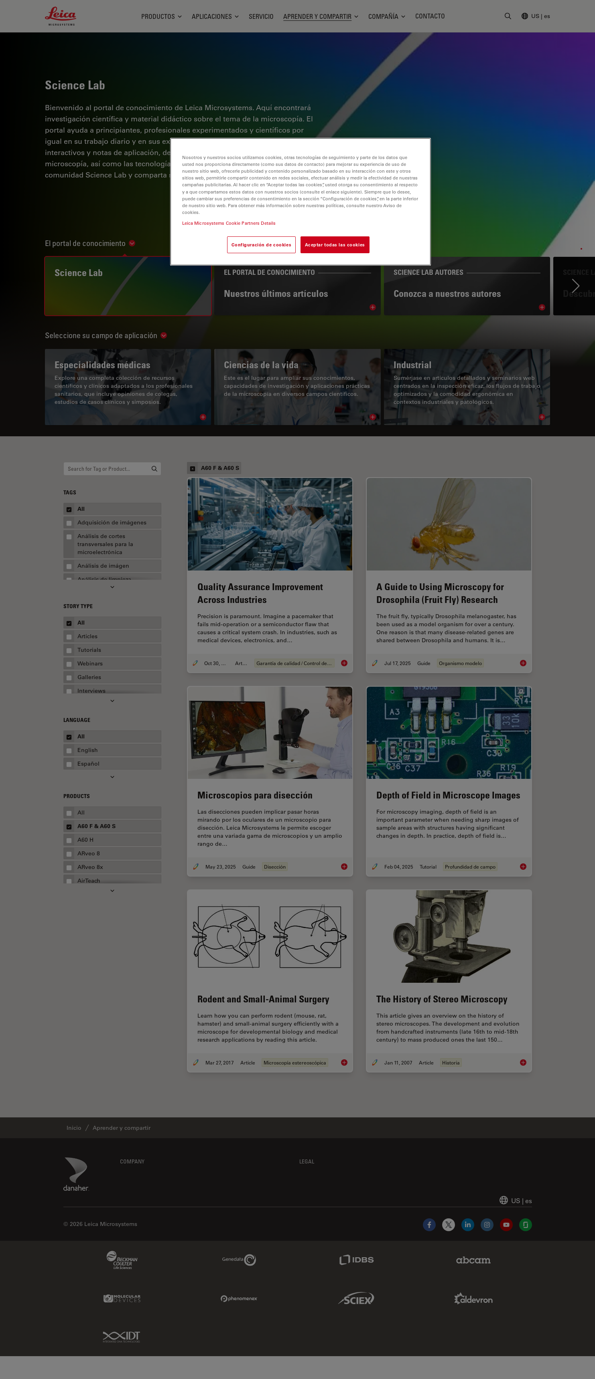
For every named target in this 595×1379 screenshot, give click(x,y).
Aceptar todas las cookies (335, 245)
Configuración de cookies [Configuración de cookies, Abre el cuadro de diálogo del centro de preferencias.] (261, 245)
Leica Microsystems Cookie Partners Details (229, 223)
